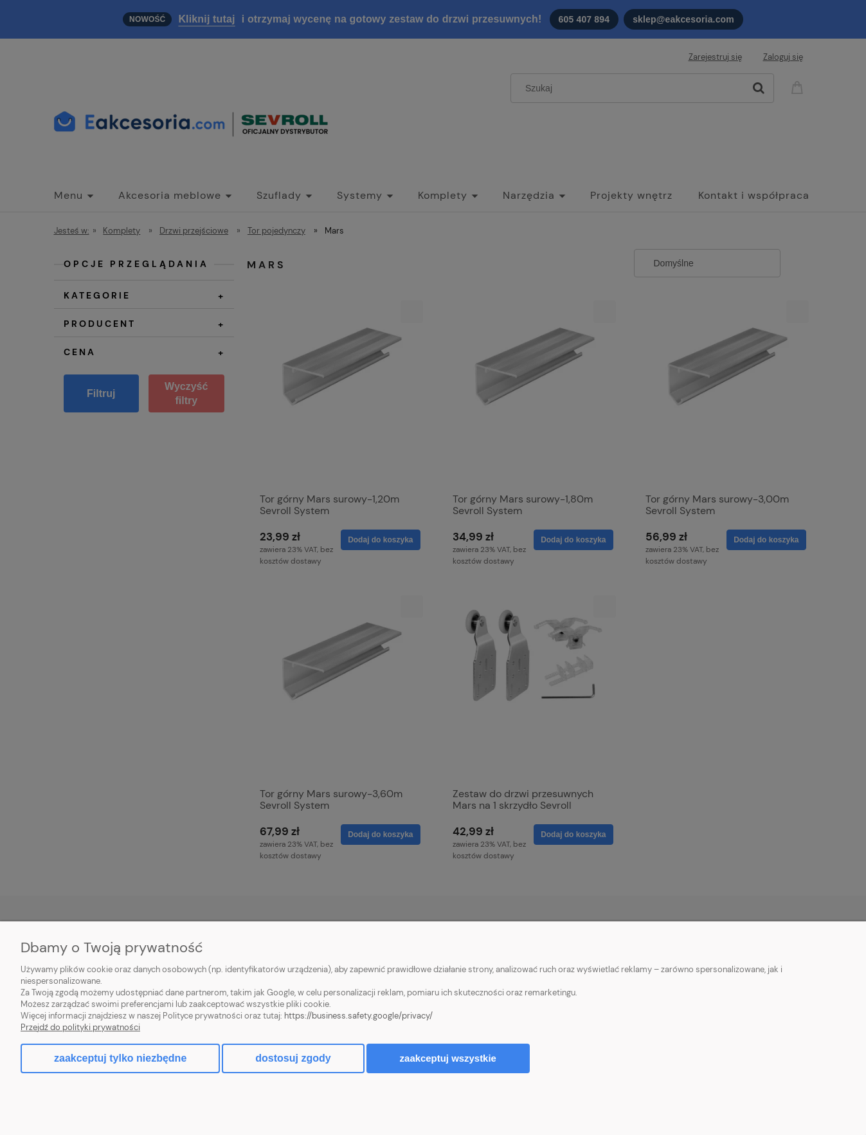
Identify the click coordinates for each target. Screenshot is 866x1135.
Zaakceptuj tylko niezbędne (120, 1058)
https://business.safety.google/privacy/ (358, 1015)
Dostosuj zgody (292, 1058)
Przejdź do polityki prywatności (80, 1027)
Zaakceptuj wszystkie (448, 1058)
